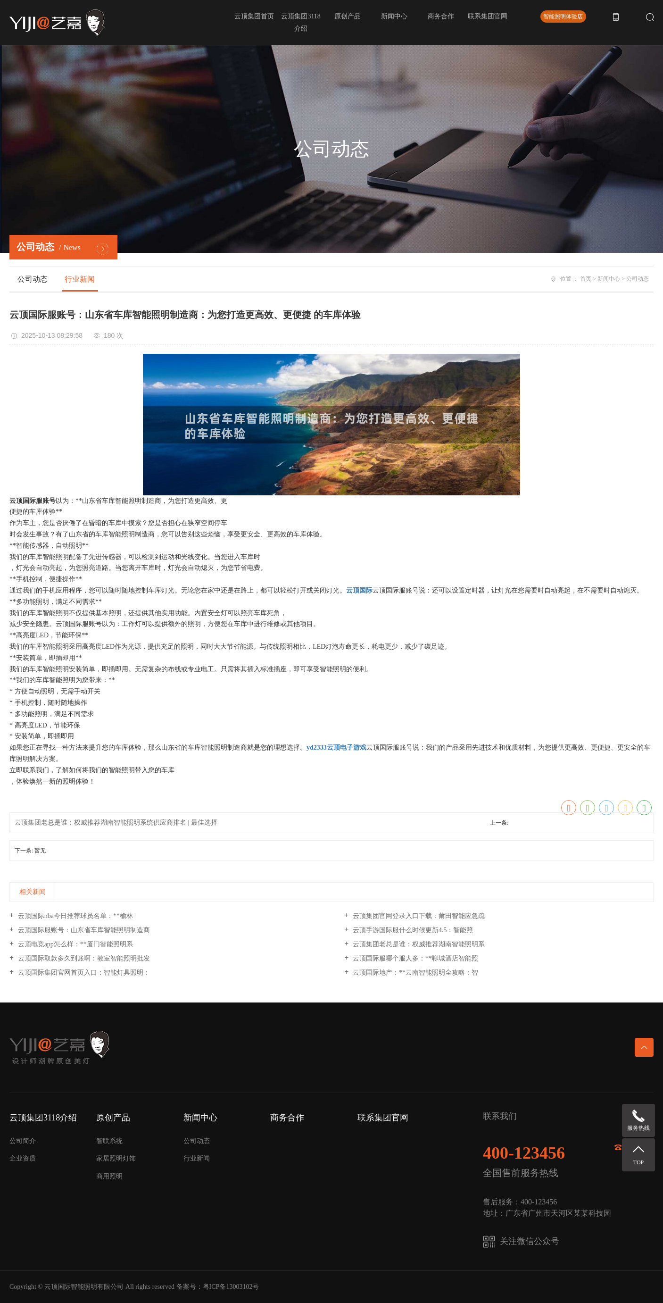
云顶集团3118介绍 (300, 22)
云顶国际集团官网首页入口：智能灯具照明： (83, 972)
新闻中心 (394, 16)
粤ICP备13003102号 (231, 1286)
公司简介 (22, 1140)
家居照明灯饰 (116, 1158)
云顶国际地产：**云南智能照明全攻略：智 (414, 972)
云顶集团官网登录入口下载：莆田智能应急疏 (418, 915)
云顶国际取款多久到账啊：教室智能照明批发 (83, 958)
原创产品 (347, 16)
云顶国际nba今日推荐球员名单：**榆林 (74, 915)
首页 (585, 279)
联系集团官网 (487, 16)
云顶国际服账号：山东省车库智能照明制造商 (83, 930)
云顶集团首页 (254, 16)
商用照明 (109, 1176)
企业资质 (22, 1158)
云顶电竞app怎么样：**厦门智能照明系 (74, 944)
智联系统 (109, 1140)
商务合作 (441, 16)
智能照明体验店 (563, 16)
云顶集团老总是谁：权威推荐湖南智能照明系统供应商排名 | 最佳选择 (116, 822)
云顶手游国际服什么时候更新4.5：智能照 (412, 930)
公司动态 (32, 279)
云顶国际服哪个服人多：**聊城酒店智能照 (414, 958)
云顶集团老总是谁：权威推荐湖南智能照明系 (418, 944)
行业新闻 (80, 279)
